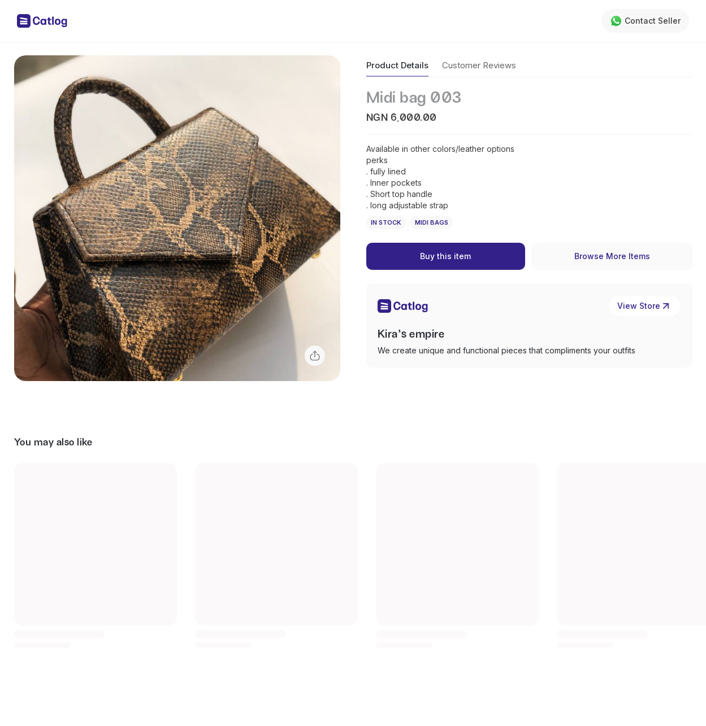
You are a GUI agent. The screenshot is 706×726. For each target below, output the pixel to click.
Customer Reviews (479, 65)
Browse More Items (612, 256)
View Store (644, 306)
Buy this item (445, 256)
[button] (177, 218)
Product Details (397, 65)
